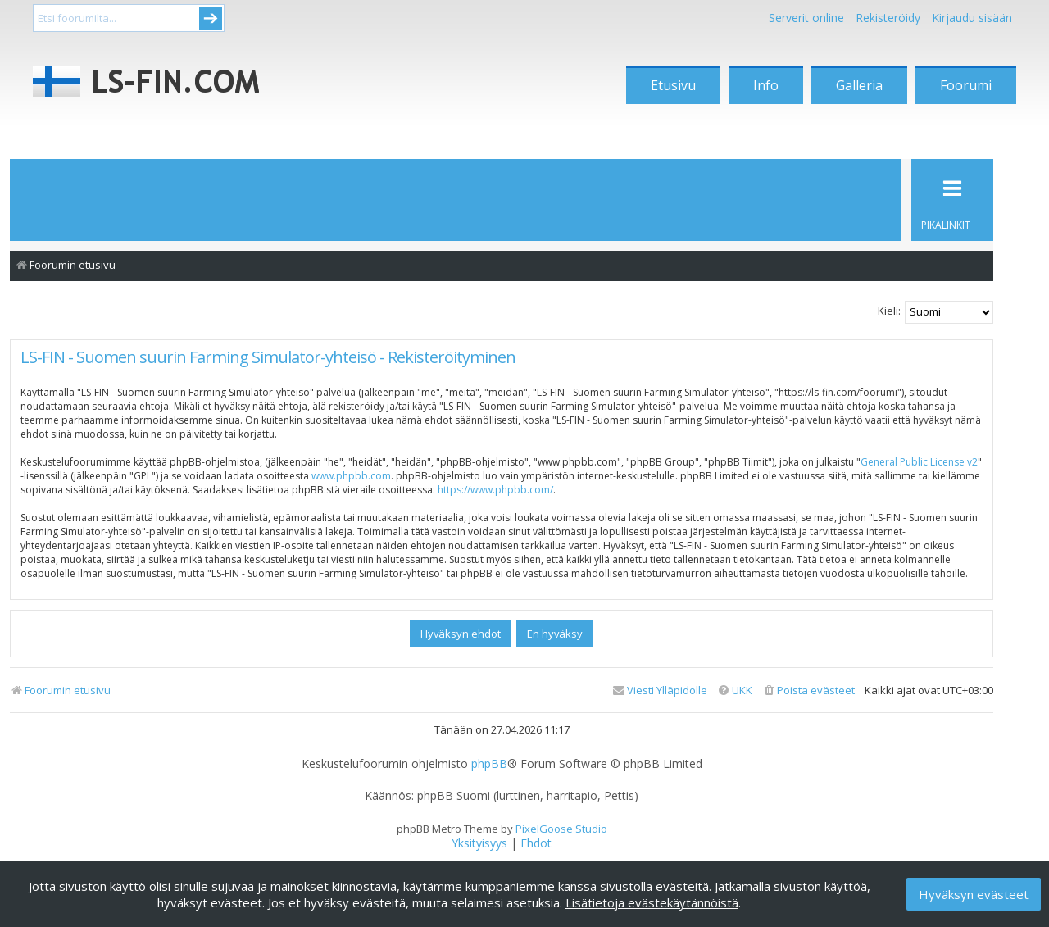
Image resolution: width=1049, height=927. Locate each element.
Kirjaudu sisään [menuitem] (972, 17)
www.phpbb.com (351, 476)
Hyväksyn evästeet (974, 894)
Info (766, 85)
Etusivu (673, 85)
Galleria (859, 85)
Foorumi (966, 85)
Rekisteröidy (888, 17)
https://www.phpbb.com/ (495, 490)
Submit (211, 18)
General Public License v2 (919, 462)
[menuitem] (808, 690)
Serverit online (806, 17)
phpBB (489, 764)
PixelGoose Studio (561, 828)
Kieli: (889, 310)
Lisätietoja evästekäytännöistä (651, 902)
